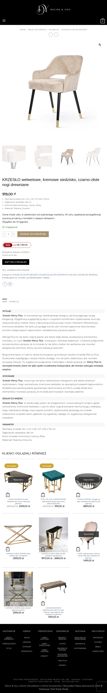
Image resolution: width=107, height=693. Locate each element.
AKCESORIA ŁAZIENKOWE (62, 655)
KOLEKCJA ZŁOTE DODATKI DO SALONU (58, 275)
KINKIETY (44, 656)
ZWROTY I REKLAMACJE (40, 682)
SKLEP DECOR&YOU (37, 30)
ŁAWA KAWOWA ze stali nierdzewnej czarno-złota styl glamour (18, 501)
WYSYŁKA (75, 679)
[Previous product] (56, 34)
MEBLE (46, 278)
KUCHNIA (98, 642)
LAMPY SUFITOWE (44, 638)
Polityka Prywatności (26, 679)
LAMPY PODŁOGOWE (44, 644)
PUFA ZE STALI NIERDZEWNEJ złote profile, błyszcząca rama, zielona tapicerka (53, 501)
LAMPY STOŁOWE (45, 650)
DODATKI (62, 665)
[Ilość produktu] (9, 234)
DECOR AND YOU (70, 682)
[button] (4, 20)
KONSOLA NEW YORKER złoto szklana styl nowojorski (18, 555)
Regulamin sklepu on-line (54, 679)
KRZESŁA (93, 275)
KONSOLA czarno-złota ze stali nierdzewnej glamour (53, 555)
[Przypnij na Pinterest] (10, 284)
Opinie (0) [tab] (14, 301)
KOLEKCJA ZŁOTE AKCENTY (74, 30)
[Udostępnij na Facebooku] (5, 284)
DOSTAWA (87, 679)
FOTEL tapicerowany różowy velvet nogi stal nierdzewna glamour (89, 556)
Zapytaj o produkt (16, 262)
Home (22, 30)
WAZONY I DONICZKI (62, 638)
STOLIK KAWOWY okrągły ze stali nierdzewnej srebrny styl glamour (88, 501)
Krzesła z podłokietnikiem (30, 278)
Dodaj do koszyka (33, 234)
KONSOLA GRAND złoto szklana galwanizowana (18, 609)
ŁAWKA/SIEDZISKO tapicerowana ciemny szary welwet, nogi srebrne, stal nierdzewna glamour (53, 611)
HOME (57, 682)
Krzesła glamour (9, 278)
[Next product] (50, 34)
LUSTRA (62, 644)
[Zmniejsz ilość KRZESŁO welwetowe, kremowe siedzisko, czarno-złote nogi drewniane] (4, 234)
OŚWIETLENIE (98, 651)
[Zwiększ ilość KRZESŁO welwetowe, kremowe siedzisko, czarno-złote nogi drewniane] (13, 234)
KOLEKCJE (54, 30)
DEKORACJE (98, 637)
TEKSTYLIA (62, 661)
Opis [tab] (4, 301)
